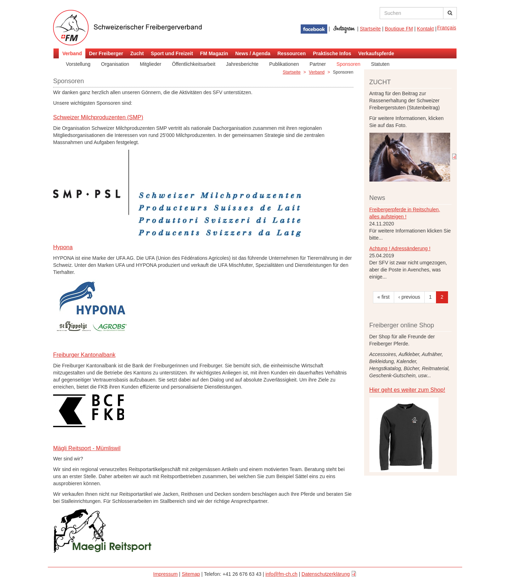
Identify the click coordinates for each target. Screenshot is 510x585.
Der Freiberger (106, 53)
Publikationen (284, 64)
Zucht (137, 53)
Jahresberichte (242, 64)
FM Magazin (214, 53)
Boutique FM (399, 28)
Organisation (115, 64)
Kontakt (425, 28)
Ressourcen (291, 53)
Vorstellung (78, 64)
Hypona (63, 247)
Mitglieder (151, 64)
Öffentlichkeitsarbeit (193, 64)
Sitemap (191, 574)
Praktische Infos (332, 53)
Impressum (165, 574)
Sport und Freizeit (172, 53)
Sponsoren (348, 64)
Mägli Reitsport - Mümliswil (86, 448)
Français (446, 27)
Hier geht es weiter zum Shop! (407, 390)
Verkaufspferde (376, 53)
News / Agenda (252, 53)
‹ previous (409, 297)
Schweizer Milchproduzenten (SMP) (98, 117)
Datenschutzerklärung (325, 574)
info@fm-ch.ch (281, 574)
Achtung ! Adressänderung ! (400, 248)
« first (384, 297)
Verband (72, 53)
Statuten (380, 64)
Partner (318, 64)
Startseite (370, 28)
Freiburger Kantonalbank (84, 355)
